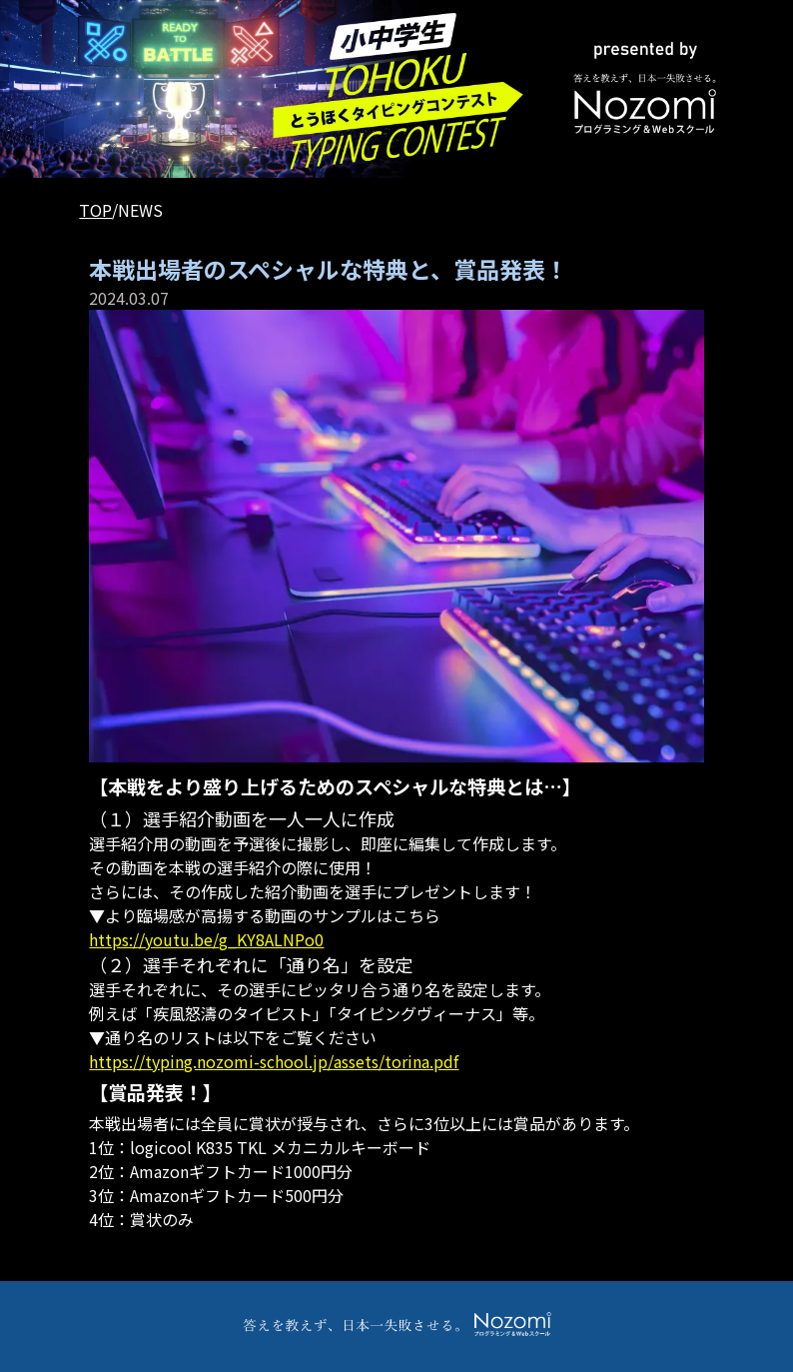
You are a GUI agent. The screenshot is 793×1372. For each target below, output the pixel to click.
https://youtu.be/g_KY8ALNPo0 (206, 939)
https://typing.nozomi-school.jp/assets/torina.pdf (273, 1061)
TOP (95, 210)
